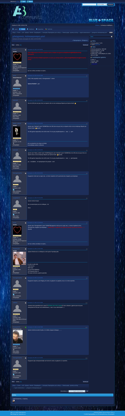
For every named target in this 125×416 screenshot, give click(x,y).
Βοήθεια (100, 412)
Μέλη (93, 41)
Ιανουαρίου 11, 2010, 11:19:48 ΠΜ (35, 222)
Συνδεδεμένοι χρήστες (99, 57)
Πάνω (13, 381)
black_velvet (17, 123)
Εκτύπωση (85, 44)
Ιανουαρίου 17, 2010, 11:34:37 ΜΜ (35, 327)
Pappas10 (16, 248)
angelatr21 (16, 198)
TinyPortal (96, 412)
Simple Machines (22, 412)
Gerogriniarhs (17, 173)
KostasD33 (94, 64)
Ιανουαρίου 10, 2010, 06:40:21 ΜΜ (35, 75)
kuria (14, 49)
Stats (91, 36)
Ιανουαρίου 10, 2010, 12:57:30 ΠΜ (35, 49)
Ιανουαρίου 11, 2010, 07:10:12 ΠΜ (35, 197)
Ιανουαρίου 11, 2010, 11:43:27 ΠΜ (35, 248)
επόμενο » (85, 40)
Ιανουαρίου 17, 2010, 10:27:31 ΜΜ (35, 302)
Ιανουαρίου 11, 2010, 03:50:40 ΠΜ (35, 173)
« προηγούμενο (76, 40)
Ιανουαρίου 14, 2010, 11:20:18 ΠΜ (35, 277)
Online (14, 395)
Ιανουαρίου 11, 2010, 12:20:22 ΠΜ (35, 149)
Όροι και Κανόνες (106, 412)
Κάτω (13, 44)
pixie (14, 75)
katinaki (15, 100)
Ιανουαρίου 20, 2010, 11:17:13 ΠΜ (35, 357)
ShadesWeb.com (22, 414)
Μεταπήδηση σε (64, 391)
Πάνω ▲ (113, 412)
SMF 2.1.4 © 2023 (14, 412)
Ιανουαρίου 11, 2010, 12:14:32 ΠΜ (35, 123)
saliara (15, 302)
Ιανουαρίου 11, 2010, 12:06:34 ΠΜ (35, 100)
